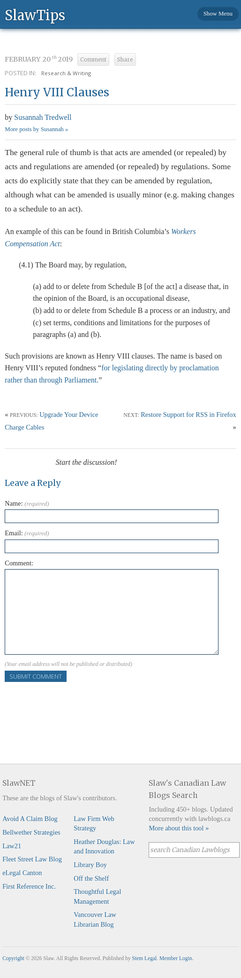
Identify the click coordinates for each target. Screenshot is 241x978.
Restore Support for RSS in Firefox (188, 414)
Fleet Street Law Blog (32, 859)
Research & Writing (66, 73)
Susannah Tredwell (42, 117)
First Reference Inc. (29, 886)
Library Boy (90, 864)
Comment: (19, 563)
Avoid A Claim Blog (30, 818)
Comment (93, 59)
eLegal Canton (22, 872)
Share (125, 59)
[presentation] (76, 700)
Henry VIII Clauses (57, 92)
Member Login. (176, 958)
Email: (27, 533)
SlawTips (35, 15)
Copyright (13, 958)
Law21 (11, 846)
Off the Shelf (91, 878)
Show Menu (218, 13)
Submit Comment (35, 676)
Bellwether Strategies (31, 832)
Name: (27, 503)
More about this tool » (179, 828)
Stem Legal (144, 958)
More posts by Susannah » (36, 129)
